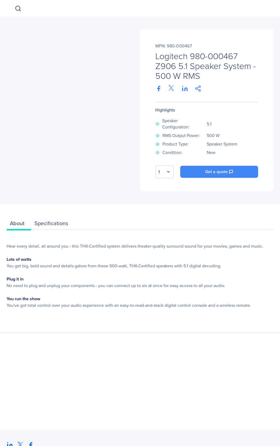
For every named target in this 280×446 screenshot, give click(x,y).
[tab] (19, 225)
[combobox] (164, 171)
